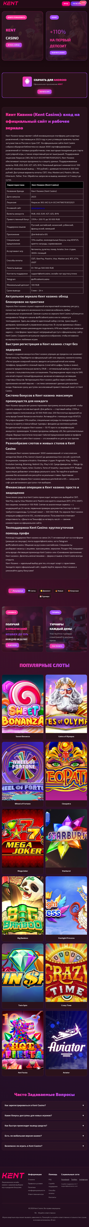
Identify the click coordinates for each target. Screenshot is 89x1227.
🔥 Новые (59, 591)
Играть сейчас (14, 45)
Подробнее (12, 645)
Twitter (74, 1179)
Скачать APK (44, 91)
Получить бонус (58, 52)
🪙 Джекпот (45, 591)
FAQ (50, 1180)
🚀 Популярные (16, 591)
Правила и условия (35, 1184)
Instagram (83, 1179)
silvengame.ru (38, 208)
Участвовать (57, 646)
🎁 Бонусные (73, 591)
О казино (31, 1180)
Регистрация (79, 2)
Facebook (65, 1179)
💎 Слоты (32, 591)
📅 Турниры (44, 596)
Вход (66, 3)
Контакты (52, 1197)
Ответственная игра (36, 1194)
